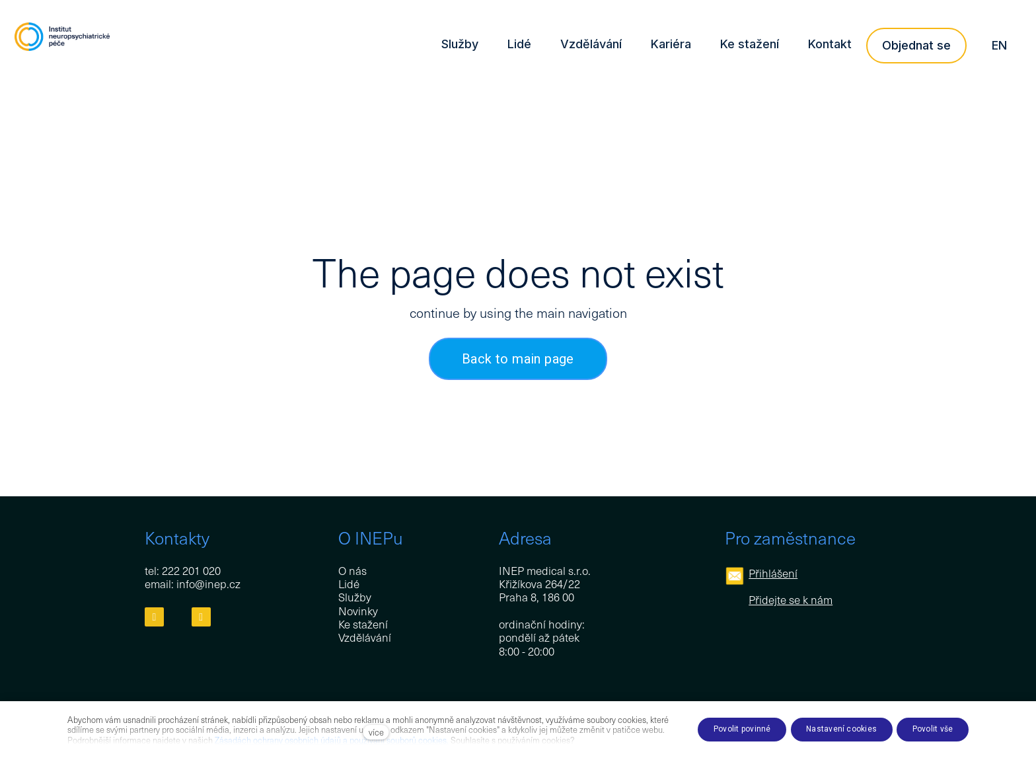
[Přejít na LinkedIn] (201, 617)
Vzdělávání (364, 637)
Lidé (348, 583)
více (376, 732)
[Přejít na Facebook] (154, 617)
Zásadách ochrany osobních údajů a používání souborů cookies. (332, 740)
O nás (352, 570)
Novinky (358, 610)
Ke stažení (363, 624)
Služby (354, 597)
